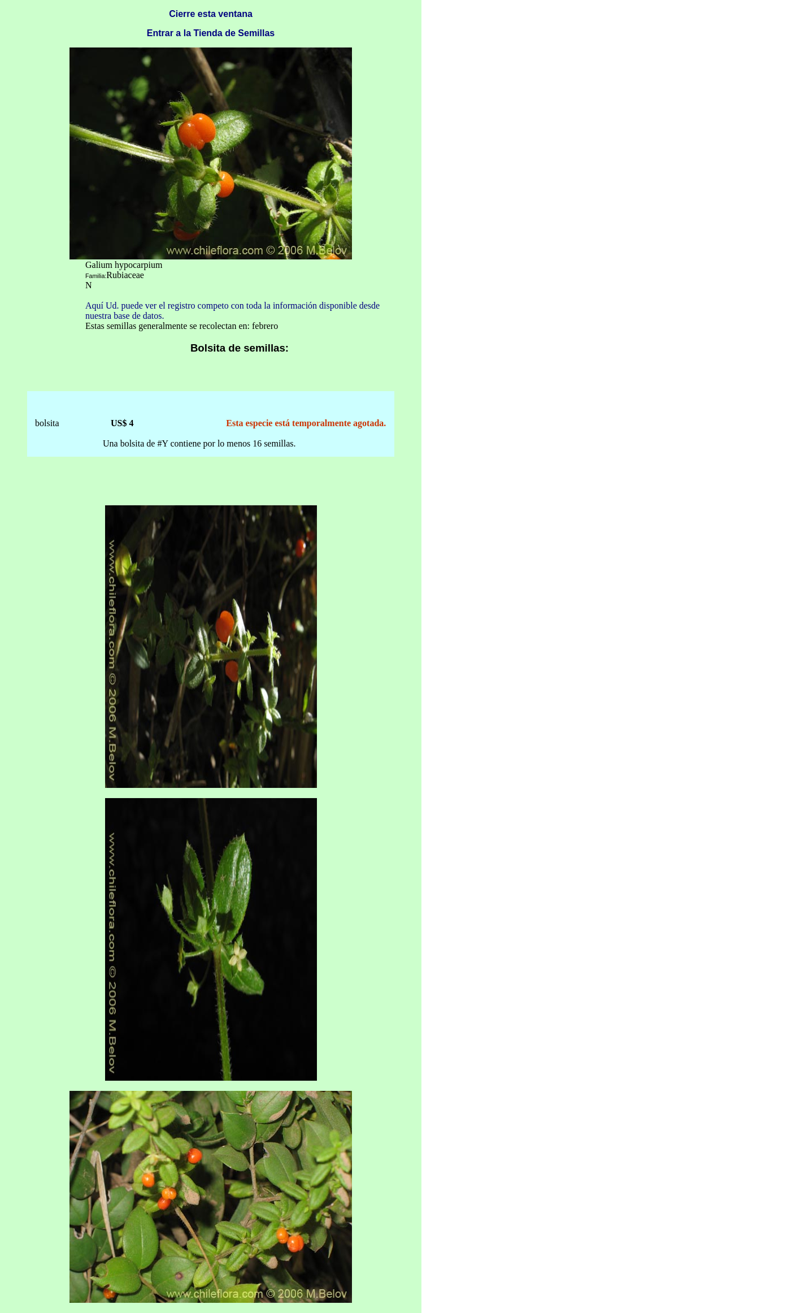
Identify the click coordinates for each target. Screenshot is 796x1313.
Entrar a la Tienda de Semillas (211, 33)
